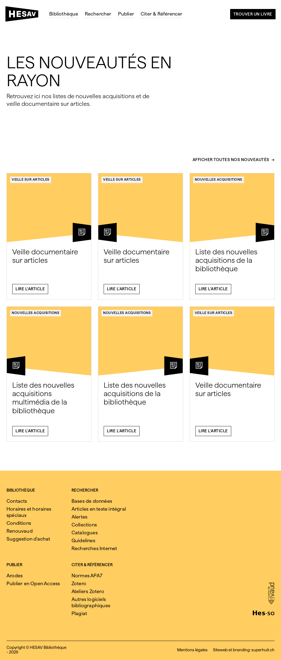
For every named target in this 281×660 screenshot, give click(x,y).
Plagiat (79, 613)
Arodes (15, 575)
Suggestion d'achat (28, 539)
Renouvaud (20, 531)
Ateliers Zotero (88, 591)
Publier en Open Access (33, 583)
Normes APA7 (87, 575)
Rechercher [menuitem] (98, 14)
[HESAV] (24, 15)
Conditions (19, 523)
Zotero (79, 583)
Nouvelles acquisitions (218, 182)
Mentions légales (192, 649)
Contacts (17, 501)
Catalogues (85, 532)
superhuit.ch (262, 649)
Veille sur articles (31, 182)
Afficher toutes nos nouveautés (231, 163)
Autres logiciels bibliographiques (91, 602)
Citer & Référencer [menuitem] (162, 14)
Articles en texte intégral (99, 509)
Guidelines (83, 540)
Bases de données (92, 501)
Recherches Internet (94, 548)
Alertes (79, 517)
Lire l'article (30, 291)
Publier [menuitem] (126, 14)
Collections (84, 525)
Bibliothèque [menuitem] (63, 14)
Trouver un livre (252, 14)
